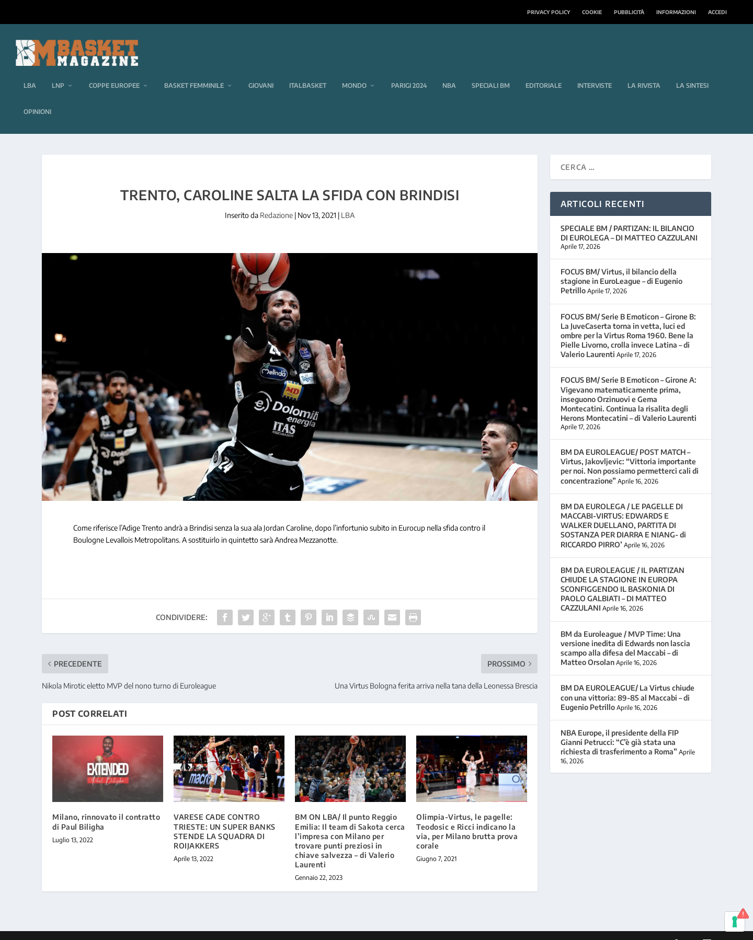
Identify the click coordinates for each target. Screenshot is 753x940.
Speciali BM (491, 70)
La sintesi (692, 70)
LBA (30, 70)
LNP (58, 70)
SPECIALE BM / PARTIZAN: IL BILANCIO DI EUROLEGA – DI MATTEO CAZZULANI (629, 217)
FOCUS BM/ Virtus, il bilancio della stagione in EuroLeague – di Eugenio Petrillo (621, 265)
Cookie (592, 12)
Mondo (354, 70)
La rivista (644, 70)
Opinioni (37, 96)
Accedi (717, 12)
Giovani (260, 70)
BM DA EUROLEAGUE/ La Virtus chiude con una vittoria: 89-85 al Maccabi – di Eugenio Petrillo (627, 681)
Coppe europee (114, 70)
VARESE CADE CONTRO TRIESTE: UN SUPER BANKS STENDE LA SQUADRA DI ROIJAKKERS (225, 815)
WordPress (207, 928)
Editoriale (544, 70)
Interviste (594, 70)
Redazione (276, 199)
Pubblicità (629, 12)
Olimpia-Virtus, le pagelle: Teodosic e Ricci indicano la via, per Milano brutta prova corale (467, 815)
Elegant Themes (113, 928)
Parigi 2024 (409, 70)
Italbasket (307, 70)
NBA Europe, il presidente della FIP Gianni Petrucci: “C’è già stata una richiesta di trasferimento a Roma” (620, 726)
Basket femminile (194, 70)
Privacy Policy (548, 12)
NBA (449, 70)
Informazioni (676, 12)
